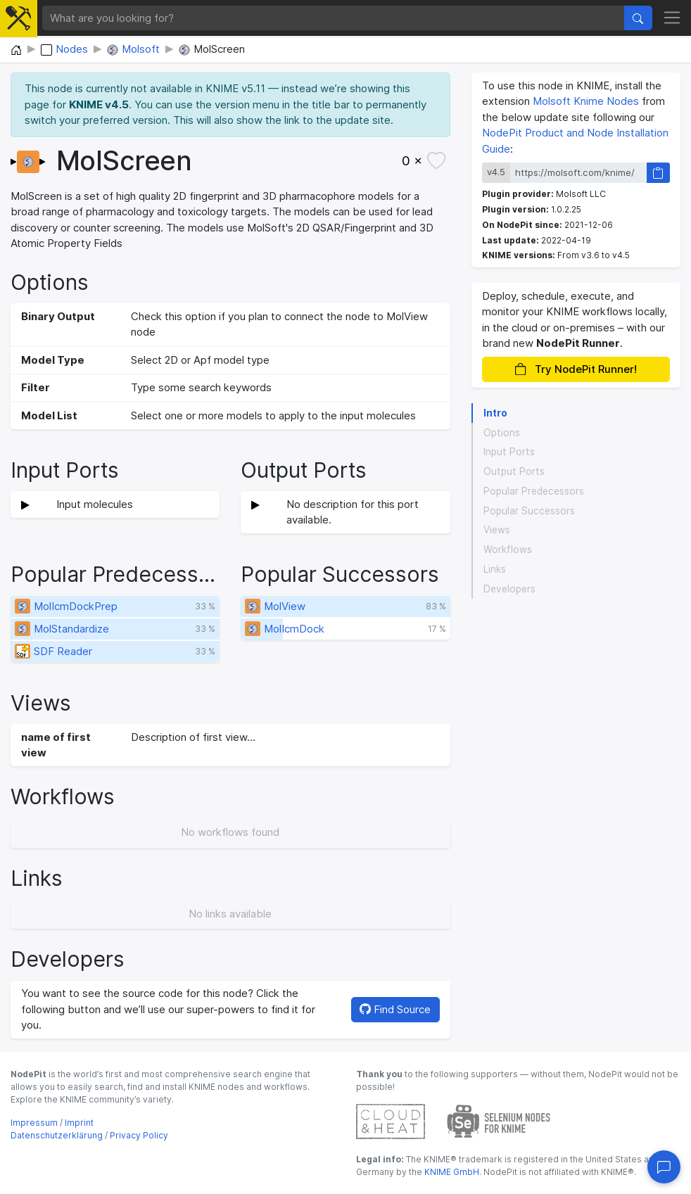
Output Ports (514, 471)
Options (501, 432)
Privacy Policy (139, 1135)
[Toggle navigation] (672, 18)
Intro (495, 413)
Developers (509, 589)
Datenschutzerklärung (57, 1135)
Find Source (395, 1009)
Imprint (79, 1122)
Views (496, 529)
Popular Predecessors (533, 491)
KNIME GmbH (450, 1172)
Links (494, 569)
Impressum (34, 1122)
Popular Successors (529, 510)
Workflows (507, 549)
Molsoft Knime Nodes (586, 101)
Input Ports (509, 451)
